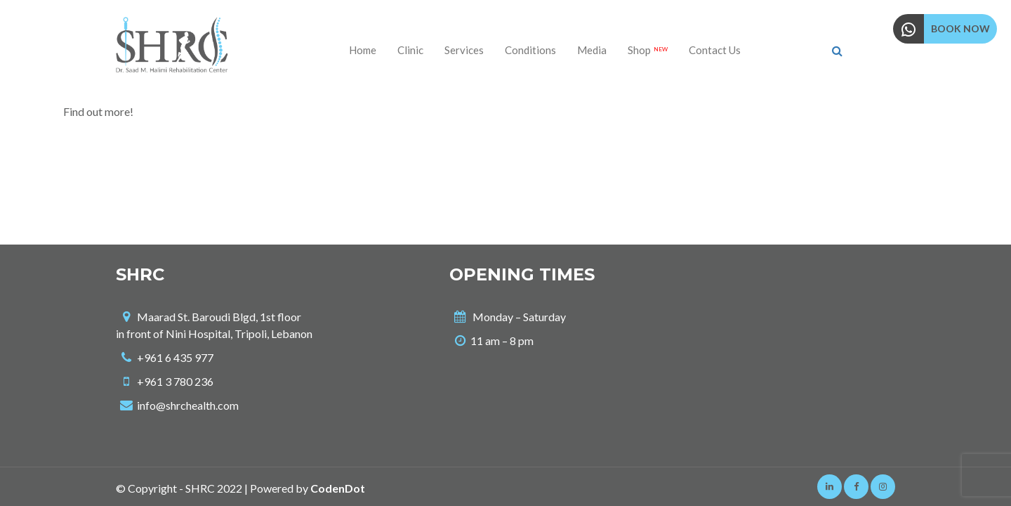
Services (464, 50)
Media (592, 50)
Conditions (530, 50)
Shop (648, 50)
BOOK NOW (960, 28)
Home (362, 50)
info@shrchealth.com (188, 405)
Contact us (715, 50)
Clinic (410, 50)
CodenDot (337, 488)
